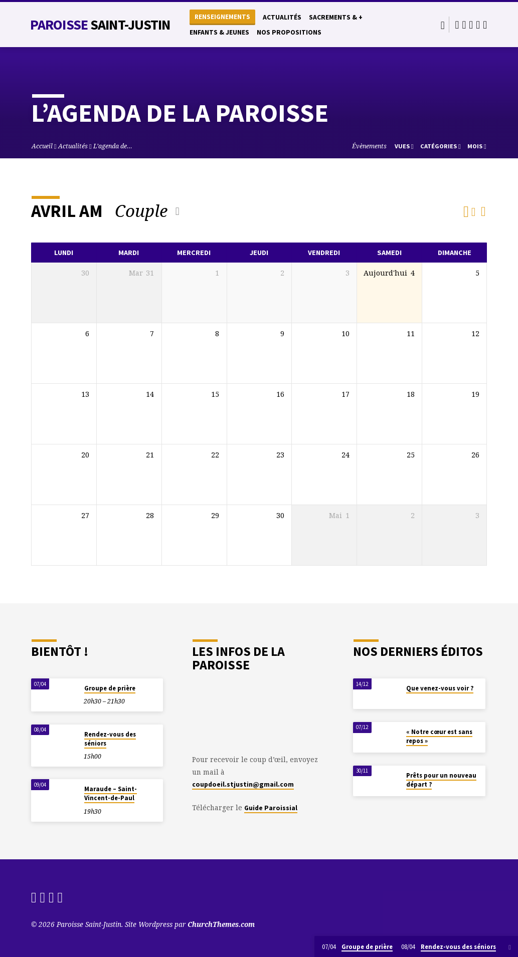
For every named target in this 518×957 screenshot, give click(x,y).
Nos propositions (289, 32)
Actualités (282, 17)
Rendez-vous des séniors (110, 739)
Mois (476, 146)
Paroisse (100, 25)
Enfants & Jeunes (219, 32)
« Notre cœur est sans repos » (439, 736)
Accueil (42, 146)
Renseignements (222, 17)
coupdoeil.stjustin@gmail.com (243, 784)
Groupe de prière (109, 688)
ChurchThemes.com (221, 924)
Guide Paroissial (270, 808)
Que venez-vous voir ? (439, 688)
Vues (404, 146)
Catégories (440, 146)
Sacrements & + (336, 17)
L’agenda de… (112, 146)
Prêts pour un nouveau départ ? (441, 780)
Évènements (369, 146)
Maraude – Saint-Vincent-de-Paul (110, 793)
